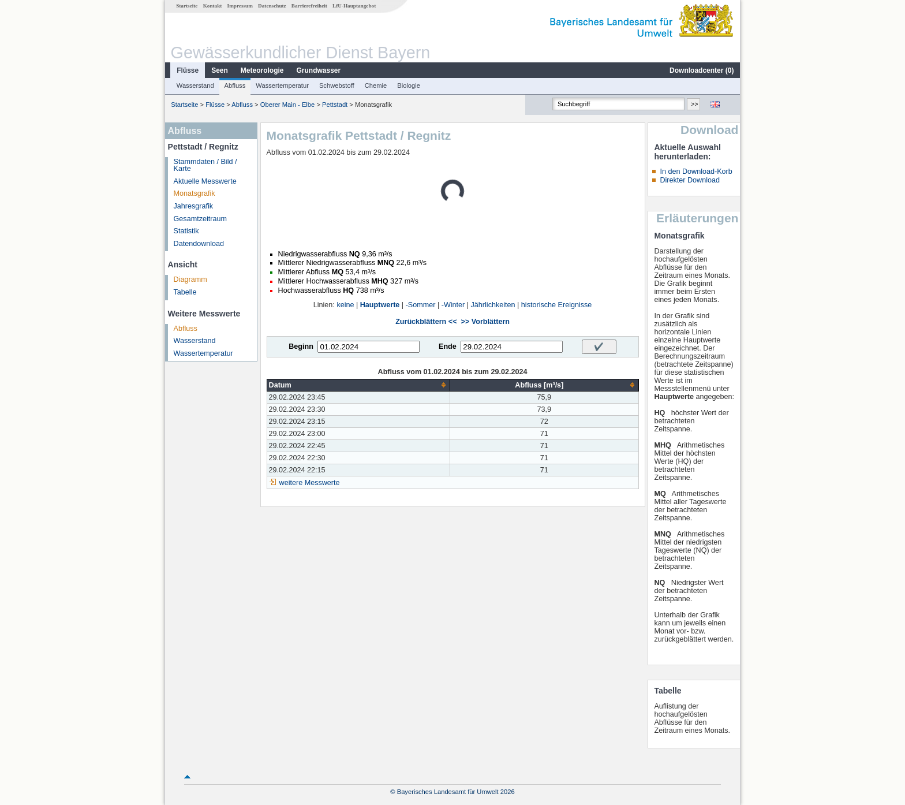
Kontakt (212, 6)
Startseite (186, 6)
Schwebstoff (336, 85)
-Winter (453, 305)
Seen (219, 70)
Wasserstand (195, 85)
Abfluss (235, 85)
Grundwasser (319, 70)
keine (345, 305)
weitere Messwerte (309, 483)
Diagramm (190, 279)
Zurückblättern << (426, 322)
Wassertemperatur (282, 85)
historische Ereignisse (556, 305)
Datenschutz (272, 6)
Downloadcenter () (702, 70)
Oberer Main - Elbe (287, 104)
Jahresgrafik (194, 206)
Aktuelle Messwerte (205, 181)
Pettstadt (334, 104)
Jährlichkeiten (493, 305)
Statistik (186, 231)
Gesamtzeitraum (200, 219)
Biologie (408, 85)
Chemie (376, 85)
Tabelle (185, 292)
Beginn (301, 346)
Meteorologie (262, 70)
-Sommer (421, 305)
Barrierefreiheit (309, 6)
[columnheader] (358, 385)
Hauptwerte (380, 305)
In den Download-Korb (696, 171)
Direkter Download (690, 180)
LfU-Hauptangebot (354, 6)
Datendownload (199, 244)
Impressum (240, 6)
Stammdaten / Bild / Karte (205, 165)
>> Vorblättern (485, 322)
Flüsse (188, 70)
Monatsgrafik (194, 193)
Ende (448, 346)
